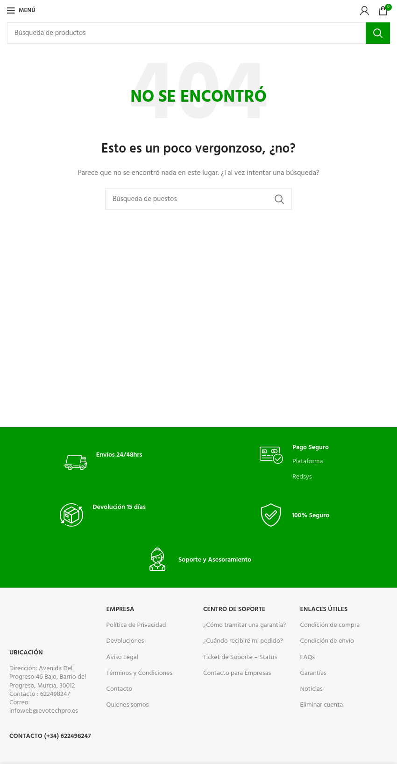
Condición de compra (330, 625)
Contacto (119, 689)
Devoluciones (125, 641)
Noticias (311, 689)
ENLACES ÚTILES (323, 609)
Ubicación (26, 652)
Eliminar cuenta (321, 705)
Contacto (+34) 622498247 (50, 736)
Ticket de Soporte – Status (240, 657)
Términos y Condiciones (139, 673)
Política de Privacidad (136, 625)
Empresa (120, 609)
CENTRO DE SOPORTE (234, 609)
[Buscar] (198, 33)
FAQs (307, 657)
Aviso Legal (122, 657)
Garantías (313, 673)
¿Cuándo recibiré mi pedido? (243, 641)
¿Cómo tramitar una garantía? (244, 625)
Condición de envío (327, 641)
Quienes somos (127, 705)
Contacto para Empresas (237, 673)
